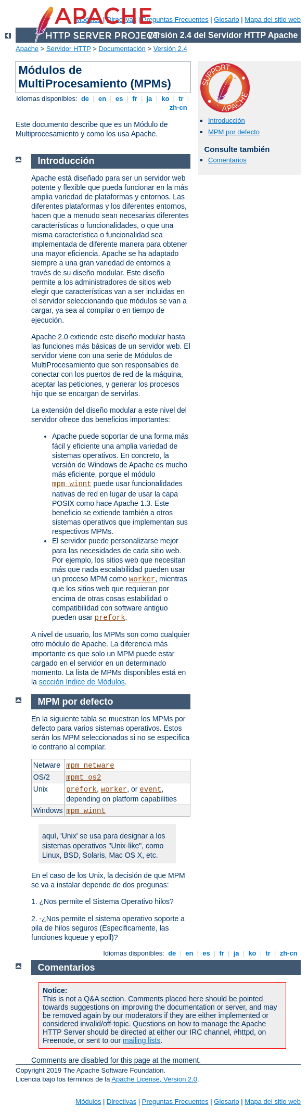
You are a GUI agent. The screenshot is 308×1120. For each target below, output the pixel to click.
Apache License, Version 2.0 (154, 1079)
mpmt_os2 (83, 777)
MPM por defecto (234, 132)
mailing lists (141, 1040)
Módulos (88, 1101)
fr (135, 99)
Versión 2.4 (170, 49)
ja (149, 99)
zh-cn (178, 107)
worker (142, 579)
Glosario (226, 19)
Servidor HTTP (68, 49)
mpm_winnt (72, 484)
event (150, 789)
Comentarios (227, 160)
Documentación (121, 49)
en (102, 99)
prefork (110, 618)
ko (165, 99)
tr (181, 99)
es (119, 99)
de (85, 99)
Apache (27, 49)
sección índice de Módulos (82, 682)
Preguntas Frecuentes (175, 19)
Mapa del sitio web (273, 19)
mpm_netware (90, 765)
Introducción (226, 120)
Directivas (121, 1101)
